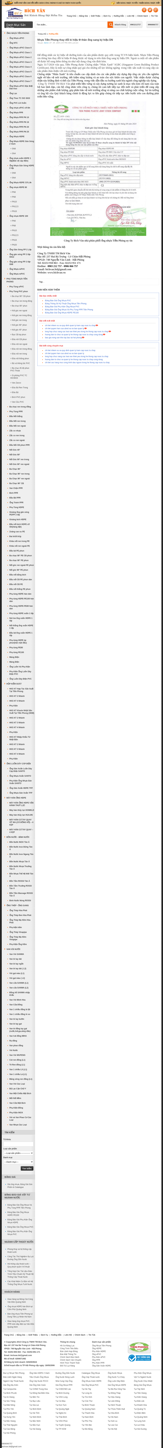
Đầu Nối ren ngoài (17, 426)
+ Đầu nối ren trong (18, 354)
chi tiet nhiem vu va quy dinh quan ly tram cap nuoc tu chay (70, 325)
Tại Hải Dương (140, 1429)
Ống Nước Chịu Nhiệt (143, 1381)
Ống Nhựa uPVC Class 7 (20, 81)
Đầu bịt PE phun (16, 551)
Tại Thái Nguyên (10, 1425)
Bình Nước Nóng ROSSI (20, 900)
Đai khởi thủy (15, 536)
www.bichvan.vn (56, 272)
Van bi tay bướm (16, 1019)
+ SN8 (13, 149)
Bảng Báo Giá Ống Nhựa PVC (58, 300)
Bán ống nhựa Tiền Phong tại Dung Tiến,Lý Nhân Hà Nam (20, 1315)
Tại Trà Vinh (87, 1397)
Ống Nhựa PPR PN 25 (19, 132)
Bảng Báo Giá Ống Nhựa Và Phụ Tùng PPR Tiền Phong (69, 310)
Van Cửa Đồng (16, 1005)
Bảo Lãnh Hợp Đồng (69, 1351)
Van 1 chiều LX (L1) (18, 1069)
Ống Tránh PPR (16, 502)
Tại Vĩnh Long (62, 1397)
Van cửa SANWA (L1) (18, 983)
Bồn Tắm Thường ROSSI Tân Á (20, 887)
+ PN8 (13, 197)
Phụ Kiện (13, 706)
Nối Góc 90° (14, 455)
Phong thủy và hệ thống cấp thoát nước (20, 1250)
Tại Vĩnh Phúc (62, 1421)
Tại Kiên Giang (140, 1397)
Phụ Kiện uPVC (99, 1357)
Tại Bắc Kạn (34, 1425)
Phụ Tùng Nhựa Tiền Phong (17, 280)
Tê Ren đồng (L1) (17, 1065)
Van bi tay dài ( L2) (17, 968)
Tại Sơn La (112, 1421)
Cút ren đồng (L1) (17, 1060)
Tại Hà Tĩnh (34, 1413)
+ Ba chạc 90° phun (18, 306)
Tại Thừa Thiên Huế (116, 1409)
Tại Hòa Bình (113, 1413)
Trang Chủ (71, 16)
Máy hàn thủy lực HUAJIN (21, 815)
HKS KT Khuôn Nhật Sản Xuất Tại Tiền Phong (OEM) (21, 711)
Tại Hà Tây (86, 1389)
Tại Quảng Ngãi (62, 1409)
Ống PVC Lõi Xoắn (17, 103)
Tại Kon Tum (61, 1405)
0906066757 (153, 24)
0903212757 (135, 24)
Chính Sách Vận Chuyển (70, 1360)
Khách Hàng (120, 24)
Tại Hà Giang (35, 1429)
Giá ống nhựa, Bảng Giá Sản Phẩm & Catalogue (20, 1185)
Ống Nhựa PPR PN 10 (19, 117)
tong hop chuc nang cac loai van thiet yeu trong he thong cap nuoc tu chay (76, 331)
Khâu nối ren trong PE (19, 541)
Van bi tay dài (15, 959)
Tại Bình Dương (62, 1393)
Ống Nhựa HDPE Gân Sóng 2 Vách (21, 142)
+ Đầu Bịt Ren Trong (19, 387)
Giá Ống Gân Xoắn (37, 1385)
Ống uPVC (96, 1354)
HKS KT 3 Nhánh (17, 723)
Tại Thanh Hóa (88, 1413)
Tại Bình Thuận (88, 1405)
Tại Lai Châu (139, 1425)
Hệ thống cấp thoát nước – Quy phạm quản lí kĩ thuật (19, 1265)
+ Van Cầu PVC (17, 402)
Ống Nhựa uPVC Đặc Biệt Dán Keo (21, 87)
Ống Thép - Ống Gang (18, 905)
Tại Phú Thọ (87, 1421)
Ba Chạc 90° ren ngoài (19, 479)
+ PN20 (13, 245)
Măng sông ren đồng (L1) (20, 1079)
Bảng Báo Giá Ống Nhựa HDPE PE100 (62, 313)
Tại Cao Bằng (9, 1429)
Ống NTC (13, 43)
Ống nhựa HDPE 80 (18, 187)
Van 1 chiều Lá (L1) (18, 1074)
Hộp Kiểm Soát (14, 684)
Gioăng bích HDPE (17, 519)
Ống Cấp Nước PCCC (38, 1381)
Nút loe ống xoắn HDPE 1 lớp (20, 619)
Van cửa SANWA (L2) (18, 988)
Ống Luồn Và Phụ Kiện (19, 667)
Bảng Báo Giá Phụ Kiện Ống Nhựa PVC (62, 307)
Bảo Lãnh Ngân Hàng (12, 1377)
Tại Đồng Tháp (114, 1393)
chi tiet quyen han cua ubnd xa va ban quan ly (64, 328)
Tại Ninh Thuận (114, 1405)
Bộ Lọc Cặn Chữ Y (17, 1089)
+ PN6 (13, 192)
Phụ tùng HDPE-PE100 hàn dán (21, 600)
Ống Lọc (13, 93)
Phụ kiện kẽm (15, 927)
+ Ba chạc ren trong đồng (21, 301)
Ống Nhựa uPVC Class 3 (20, 62)
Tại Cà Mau (60, 1401)
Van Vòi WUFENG (17, 1055)
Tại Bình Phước (10, 1393)
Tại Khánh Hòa (140, 1405)
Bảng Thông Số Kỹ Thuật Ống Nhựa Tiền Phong (66, 303)
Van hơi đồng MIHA (18, 1036)
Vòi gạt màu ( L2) (17, 978)
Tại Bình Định (35, 1409)
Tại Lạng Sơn (139, 1421)
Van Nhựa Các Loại (18, 1125)
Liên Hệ (130, 16)
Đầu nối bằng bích (17, 575)
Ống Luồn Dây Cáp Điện (19, 764)
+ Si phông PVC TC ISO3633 (18, 376)
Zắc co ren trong (16, 435)
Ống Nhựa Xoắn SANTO (20, 776)
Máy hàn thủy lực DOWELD (21, 810)
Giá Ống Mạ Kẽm (10, 1385)
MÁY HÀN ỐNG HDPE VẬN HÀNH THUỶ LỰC (21, 804)
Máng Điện (14, 657)
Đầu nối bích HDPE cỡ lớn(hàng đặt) (19, 525)
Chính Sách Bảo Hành (69, 1357)
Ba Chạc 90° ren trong (19, 474)
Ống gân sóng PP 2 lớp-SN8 (20, 263)
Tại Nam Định (88, 1417)
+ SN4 (13, 153)
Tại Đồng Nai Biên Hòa (39, 1393)
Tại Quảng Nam (88, 1409)
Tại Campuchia (9, 1389)
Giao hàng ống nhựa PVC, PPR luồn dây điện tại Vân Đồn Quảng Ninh (21, 1324)
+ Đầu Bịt (14, 392)
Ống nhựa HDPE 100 (18, 216)
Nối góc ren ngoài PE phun (21, 565)
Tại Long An (87, 1393)
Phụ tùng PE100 (16, 652)
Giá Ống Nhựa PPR (64, 1385)
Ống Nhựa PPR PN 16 (19, 122)
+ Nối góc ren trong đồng (21, 315)
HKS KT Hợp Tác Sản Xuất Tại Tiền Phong (21, 690)
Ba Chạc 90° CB (16, 483)
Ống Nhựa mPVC (17, 269)
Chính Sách (142, 16)
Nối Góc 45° (14, 450)
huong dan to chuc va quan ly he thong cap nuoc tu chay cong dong (74, 334)
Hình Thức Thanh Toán (70, 1363)
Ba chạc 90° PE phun (19, 560)
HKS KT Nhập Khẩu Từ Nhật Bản (19, 738)
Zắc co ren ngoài (17, 440)
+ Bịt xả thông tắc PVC (20, 363)
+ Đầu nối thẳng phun (19, 358)
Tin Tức (154, 16)
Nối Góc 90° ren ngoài (19, 464)
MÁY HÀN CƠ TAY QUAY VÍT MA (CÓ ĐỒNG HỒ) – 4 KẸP (21, 822)
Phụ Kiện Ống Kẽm (18, 944)
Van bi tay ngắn (16, 964)
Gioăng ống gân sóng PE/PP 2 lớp (19, 513)
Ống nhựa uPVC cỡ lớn (19, 108)
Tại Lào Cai (113, 1425)
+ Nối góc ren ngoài (18, 310)
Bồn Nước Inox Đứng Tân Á (20, 848)
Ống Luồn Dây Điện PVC (20, 679)
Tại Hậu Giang (114, 1397)
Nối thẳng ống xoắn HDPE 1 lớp (21, 626)
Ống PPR (96, 1360)
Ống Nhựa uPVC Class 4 (20, 67)
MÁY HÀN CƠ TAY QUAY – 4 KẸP (21, 831)
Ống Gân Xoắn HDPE (101, 1366)
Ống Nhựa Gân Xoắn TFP (20, 793)
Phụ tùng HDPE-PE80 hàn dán (21, 607)
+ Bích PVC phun (17, 397)
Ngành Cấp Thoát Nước (19, 1242)
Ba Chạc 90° (15, 469)
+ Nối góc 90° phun (18, 325)
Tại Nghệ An (61, 1413)
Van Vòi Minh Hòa (17, 1000)
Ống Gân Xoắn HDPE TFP (21, 788)
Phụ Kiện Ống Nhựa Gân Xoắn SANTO (20, 782)
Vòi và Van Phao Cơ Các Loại (20, 1118)
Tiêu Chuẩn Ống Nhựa (39, 1377)
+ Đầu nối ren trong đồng (21, 349)
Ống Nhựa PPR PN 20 (19, 127)
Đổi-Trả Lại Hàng (67, 1366)
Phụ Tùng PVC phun (18, 291)
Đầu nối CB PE (16, 584)
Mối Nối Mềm (15, 1098)
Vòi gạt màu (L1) (16, 973)
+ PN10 (13, 202)
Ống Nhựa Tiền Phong (18, 33)
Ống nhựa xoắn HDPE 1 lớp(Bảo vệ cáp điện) (20, 159)
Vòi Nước (13, 1050)
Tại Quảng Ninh (140, 1417)
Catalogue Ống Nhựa (91, 1373)
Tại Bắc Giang (9, 1421)
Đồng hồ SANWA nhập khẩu (19, 993)
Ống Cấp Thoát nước (91, 1377)
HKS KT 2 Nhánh (17, 696)
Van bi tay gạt (15, 1024)
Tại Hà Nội (112, 1429)
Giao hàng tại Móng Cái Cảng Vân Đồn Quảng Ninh (20, 1300)
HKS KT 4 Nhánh (17, 701)
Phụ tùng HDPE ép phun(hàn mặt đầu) (18, 641)
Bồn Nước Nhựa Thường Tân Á (20, 867)
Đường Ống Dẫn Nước (65, 1373)
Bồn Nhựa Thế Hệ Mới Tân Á (21, 875)
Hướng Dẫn (119, 16)
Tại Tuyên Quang (63, 1425)
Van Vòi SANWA (16, 954)
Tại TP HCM (61, 1429)
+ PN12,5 (14, 206)
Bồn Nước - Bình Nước (18, 837)
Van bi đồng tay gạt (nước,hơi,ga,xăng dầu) (20, 1030)
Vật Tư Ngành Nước (142, 1377)
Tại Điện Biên (140, 1413)
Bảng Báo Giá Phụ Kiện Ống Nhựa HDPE (20, 1221)
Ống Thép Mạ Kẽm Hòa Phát (20, 921)
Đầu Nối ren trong (17, 421)
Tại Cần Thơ (87, 1401)
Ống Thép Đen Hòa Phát (20, 915)
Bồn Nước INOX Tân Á (19, 842)
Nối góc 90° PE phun (18, 570)
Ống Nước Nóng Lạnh (65, 1377)
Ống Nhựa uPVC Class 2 (20, 57)
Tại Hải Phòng (9, 1433)
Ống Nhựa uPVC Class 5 (20, 72)
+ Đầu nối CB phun (18, 339)
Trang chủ (42, 34)
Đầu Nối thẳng (16, 416)
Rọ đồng (13, 1041)
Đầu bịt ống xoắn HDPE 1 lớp (20, 634)
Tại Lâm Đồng (114, 1401)
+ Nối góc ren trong (18, 320)
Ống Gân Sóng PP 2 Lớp (20, 249)
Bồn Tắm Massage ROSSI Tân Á (21, 894)
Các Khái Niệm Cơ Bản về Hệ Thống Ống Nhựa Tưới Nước (20, 1282)
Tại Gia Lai (34, 1405)
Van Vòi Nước (13, 949)
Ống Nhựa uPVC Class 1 (20, 52)
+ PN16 (13, 211)
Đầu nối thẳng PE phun (20, 589)
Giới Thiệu (95, 16)
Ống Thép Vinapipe (18, 932)
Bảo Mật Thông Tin (68, 1354)
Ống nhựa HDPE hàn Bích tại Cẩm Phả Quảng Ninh (20, 1307)
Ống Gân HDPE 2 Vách (39, 1373)
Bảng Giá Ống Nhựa (142, 1385)
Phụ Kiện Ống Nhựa (142, 1373)
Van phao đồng (16, 1045)
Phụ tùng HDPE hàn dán (20, 594)
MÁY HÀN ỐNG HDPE (16, 798)
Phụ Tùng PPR (16, 411)
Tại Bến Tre (34, 1397)
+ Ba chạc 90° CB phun (20, 296)
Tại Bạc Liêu (34, 1401)
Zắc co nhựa (15, 431)
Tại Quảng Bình (10, 1413)
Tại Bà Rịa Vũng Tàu (117, 1389)
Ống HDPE (97, 1348)
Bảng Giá (83, 16)
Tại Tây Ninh (139, 1389)
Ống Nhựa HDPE (16, 136)
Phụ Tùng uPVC (16, 287)
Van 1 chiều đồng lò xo (19, 1014)
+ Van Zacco (15, 383)
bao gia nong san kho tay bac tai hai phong (63, 337)
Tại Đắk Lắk (139, 1401)
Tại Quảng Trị (140, 1409)
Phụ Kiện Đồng (16, 1108)
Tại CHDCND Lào (63, 1389)
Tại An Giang (9, 1397)
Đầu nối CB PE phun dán (20, 579)
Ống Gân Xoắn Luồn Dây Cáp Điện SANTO (20, 770)
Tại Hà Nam (113, 1417)
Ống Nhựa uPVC (16, 38)
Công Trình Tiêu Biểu (69, 1348)
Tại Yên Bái (87, 1425)
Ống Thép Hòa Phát (18, 910)
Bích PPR (13, 493)
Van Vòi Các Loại (17, 1084)
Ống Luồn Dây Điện (116, 1381)
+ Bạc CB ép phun (18, 334)
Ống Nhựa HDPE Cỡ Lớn (20, 182)
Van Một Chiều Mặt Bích (20, 1093)
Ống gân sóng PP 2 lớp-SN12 (20, 255)
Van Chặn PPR (16, 488)
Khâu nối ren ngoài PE (19, 546)
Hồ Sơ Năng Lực (67, 1346)
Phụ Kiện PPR (98, 1363)
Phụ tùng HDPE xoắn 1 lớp (21, 613)
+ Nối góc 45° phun (18, 330)
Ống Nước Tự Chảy (116, 1377)
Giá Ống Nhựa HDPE (117, 1385)
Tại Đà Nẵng (87, 1429)
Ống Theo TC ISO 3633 (19, 98)
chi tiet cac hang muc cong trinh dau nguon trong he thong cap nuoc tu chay (77, 362)
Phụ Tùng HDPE (16, 507)
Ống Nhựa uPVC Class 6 (20, 76)
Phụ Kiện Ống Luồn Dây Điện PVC (20, 672)
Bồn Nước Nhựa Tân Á (19, 861)
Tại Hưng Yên (9, 1417)
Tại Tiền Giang (140, 1393)
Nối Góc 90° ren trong (19, 459)
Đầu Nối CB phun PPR (19, 445)
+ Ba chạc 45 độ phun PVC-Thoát (19, 369)
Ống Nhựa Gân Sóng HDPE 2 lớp (21, 166)
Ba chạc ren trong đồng (20, 407)
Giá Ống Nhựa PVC (90, 1385)
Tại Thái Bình (61, 1417)
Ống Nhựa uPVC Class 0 (20, 48)
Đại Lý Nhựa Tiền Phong (13, 1373)
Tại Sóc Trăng (9, 1401)
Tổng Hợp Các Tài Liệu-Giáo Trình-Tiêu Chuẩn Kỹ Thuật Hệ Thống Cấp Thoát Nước (21, 1274)
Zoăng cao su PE (17, 532)
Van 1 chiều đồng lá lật (19, 1009)
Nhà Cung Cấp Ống (64, 1381)
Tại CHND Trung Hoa (38, 1389)
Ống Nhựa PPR (16, 112)
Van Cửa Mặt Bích (17, 1103)
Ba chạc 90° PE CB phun (20, 555)
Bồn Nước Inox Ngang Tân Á (21, 855)
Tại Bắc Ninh (34, 1421)
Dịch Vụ (107, 16)
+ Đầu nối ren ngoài (18, 344)
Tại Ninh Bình (35, 1417)
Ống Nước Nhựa (115, 1373)
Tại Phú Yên (8, 1409)
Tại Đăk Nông (9, 1405)
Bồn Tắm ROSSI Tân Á (19, 881)
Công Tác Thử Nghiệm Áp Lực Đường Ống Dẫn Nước (21, 1258)
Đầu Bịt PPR (15, 498)
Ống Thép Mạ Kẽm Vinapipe (17, 938)
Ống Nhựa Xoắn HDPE (92, 1381)
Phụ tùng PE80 (16, 647)
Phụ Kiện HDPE (99, 1351)
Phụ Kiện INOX (16, 1113)
